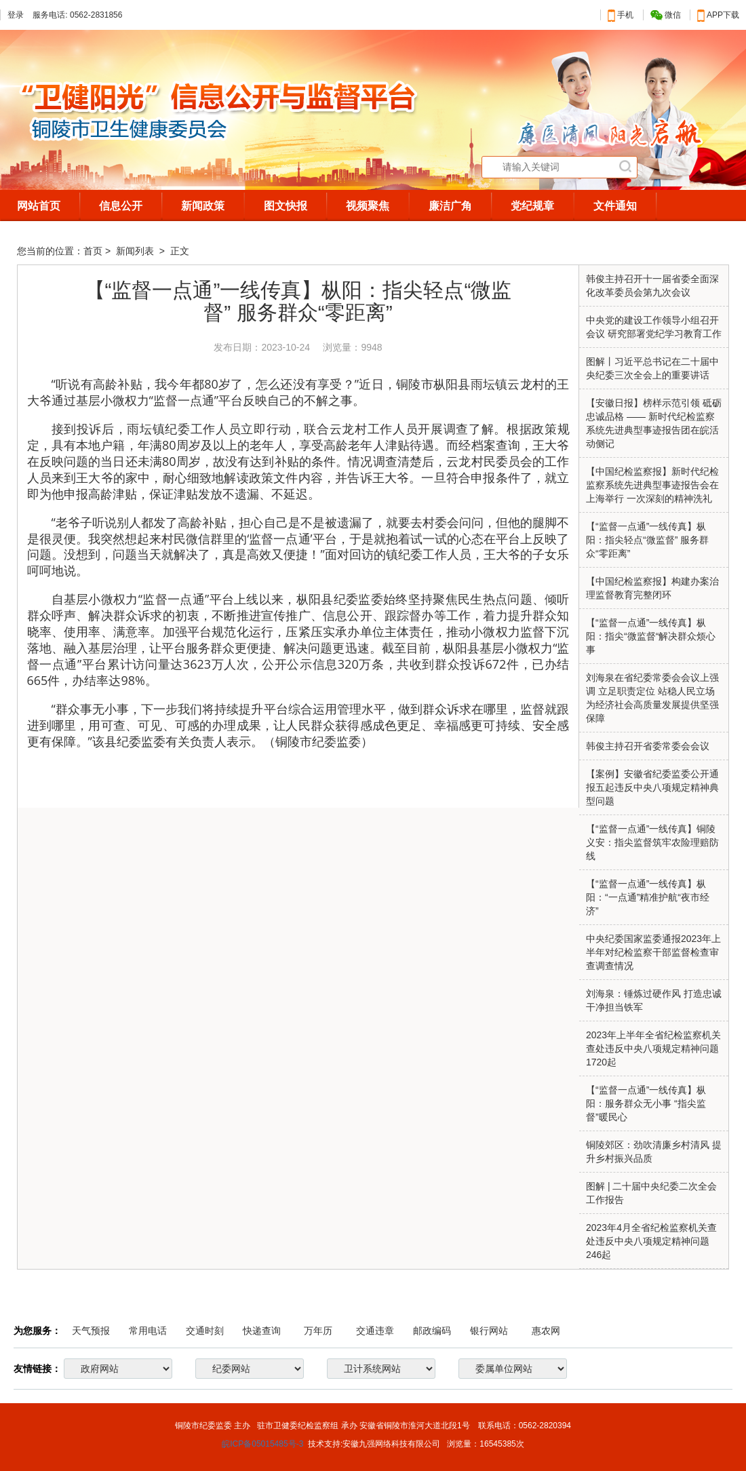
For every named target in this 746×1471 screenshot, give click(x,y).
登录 (15, 15)
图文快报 (285, 206)
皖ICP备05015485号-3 (262, 1444)
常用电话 (148, 1330)
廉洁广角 (450, 206)
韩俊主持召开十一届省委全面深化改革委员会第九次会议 (652, 285)
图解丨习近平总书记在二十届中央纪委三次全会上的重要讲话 (652, 368)
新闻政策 (202, 206)
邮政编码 (432, 1330)
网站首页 (38, 206)
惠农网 (546, 1330)
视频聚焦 (367, 206)
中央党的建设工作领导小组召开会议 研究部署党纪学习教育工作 (654, 327)
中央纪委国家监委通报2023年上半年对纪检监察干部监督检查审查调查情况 (653, 952)
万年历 (318, 1330)
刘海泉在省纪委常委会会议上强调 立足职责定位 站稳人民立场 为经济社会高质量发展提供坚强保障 (652, 698)
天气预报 (91, 1330)
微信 (665, 15)
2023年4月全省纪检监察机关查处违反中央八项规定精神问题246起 (651, 1241)
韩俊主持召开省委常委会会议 (647, 746)
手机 (620, 14)
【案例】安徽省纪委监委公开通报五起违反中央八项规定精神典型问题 (652, 787)
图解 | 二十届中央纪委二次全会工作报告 (651, 1193)
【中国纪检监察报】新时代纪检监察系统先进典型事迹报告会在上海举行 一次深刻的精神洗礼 (652, 485)
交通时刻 (205, 1330)
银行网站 (489, 1330)
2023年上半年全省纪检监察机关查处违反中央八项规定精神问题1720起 (653, 1048)
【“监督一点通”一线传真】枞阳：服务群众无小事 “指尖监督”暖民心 (646, 1103)
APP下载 (718, 14)
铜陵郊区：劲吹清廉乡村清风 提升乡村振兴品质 (654, 1151)
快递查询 (262, 1330)
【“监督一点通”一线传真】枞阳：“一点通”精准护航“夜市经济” (647, 897)
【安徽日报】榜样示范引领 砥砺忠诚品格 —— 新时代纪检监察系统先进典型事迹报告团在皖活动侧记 (654, 423)
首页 (92, 251)
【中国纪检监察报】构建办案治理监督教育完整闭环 (652, 588)
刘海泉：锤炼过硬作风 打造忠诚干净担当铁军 (654, 1000)
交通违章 (375, 1330)
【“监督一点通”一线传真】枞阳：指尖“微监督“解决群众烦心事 (650, 636)
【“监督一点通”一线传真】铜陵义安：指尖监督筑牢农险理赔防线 (652, 842)
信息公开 (120, 206)
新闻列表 (136, 251)
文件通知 (615, 206)
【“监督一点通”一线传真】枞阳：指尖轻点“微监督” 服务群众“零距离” (647, 540)
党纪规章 (532, 206)
